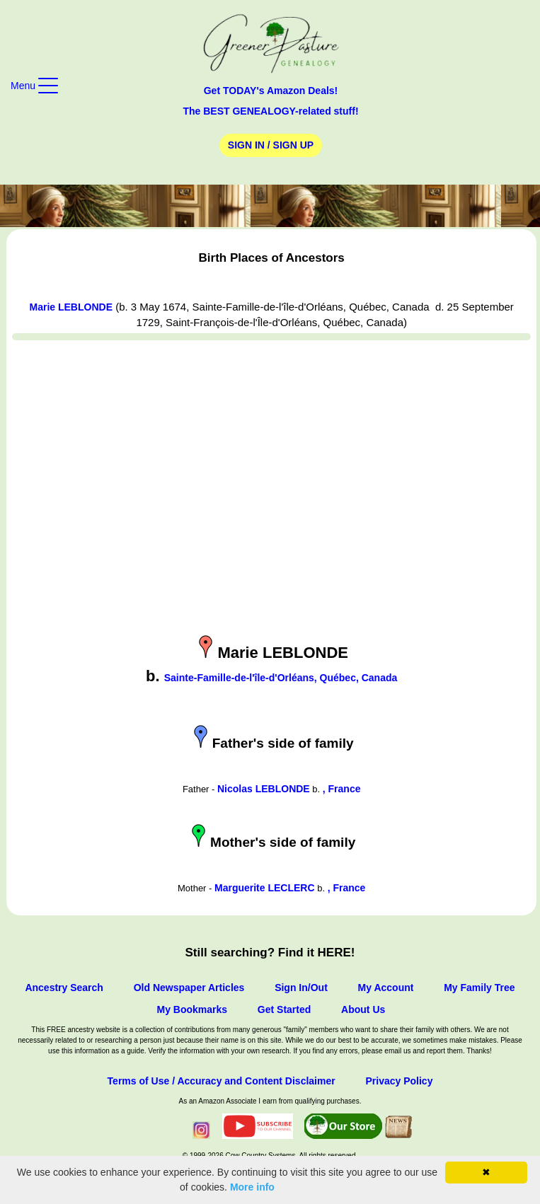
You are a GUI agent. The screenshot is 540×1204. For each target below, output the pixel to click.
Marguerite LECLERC (264, 887)
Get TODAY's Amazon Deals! (271, 90)
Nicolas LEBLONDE (263, 788)
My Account (386, 987)
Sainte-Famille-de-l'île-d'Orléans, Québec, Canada (281, 677)
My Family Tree (479, 987)
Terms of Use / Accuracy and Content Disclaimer (221, 1081)
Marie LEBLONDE (71, 307)
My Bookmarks (191, 1009)
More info (252, 1187)
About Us (363, 1009)
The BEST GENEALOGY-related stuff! (270, 111)
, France (342, 788)
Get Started (284, 1009)
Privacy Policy (398, 1081)
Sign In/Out (301, 987)
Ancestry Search (64, 987)
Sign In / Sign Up (271, 145)
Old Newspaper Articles (189, 987)
